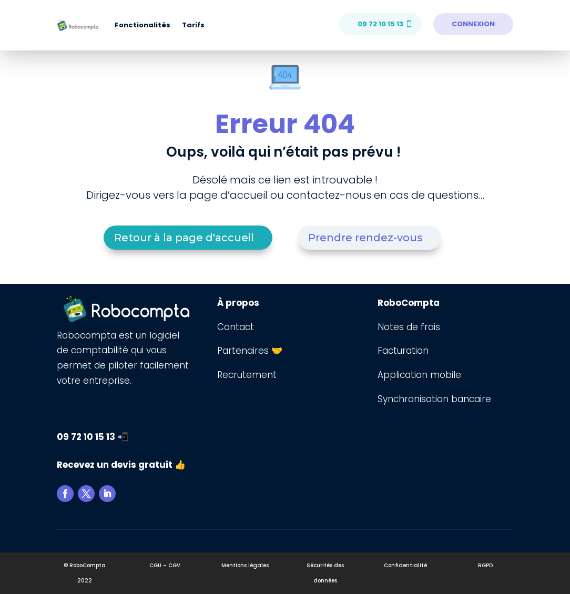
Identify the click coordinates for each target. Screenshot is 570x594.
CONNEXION (473, 24)
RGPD (485, 565)
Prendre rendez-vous (365, 237)
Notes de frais (410, 327)
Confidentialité (405, 565)
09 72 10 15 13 (380, 24)
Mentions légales (245, 565)
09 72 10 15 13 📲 (92, 437)
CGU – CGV (164, 565)
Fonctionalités (142, 25)
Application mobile (419, 374)
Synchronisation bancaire (434, 399)
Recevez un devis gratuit (114, 464)
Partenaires (244, 350)
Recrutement (247, 374)
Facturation (403, 350)
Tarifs (193, 25)
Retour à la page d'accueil (184, 237)
